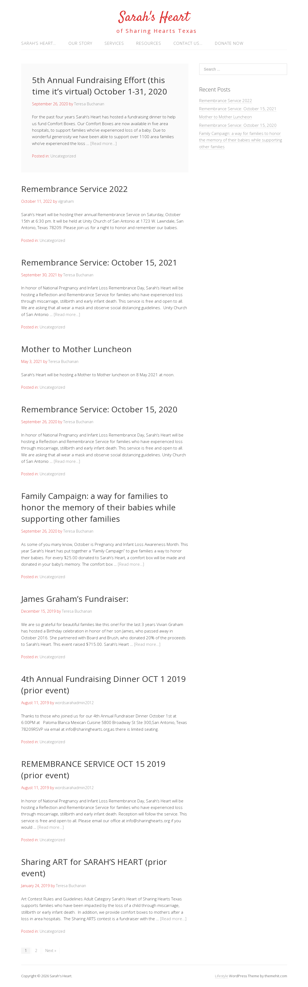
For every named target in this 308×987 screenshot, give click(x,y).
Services (114, 43)
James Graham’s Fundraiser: (74, 598)
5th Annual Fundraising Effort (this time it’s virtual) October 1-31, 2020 (99, 85)
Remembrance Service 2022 (74, 188)
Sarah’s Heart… (38, 43)
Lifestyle (221, 975)
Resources (148, 43)
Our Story (80, 43)
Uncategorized (63, 156)
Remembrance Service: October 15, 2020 (99, 409)
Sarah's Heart (154, 17)
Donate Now (229, 43)
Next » (50, 950)
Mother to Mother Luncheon (76, 349)
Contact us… (188, 43)
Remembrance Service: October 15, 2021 (99, 262)
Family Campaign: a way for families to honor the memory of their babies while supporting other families (98, 507)
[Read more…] (103, 143)
